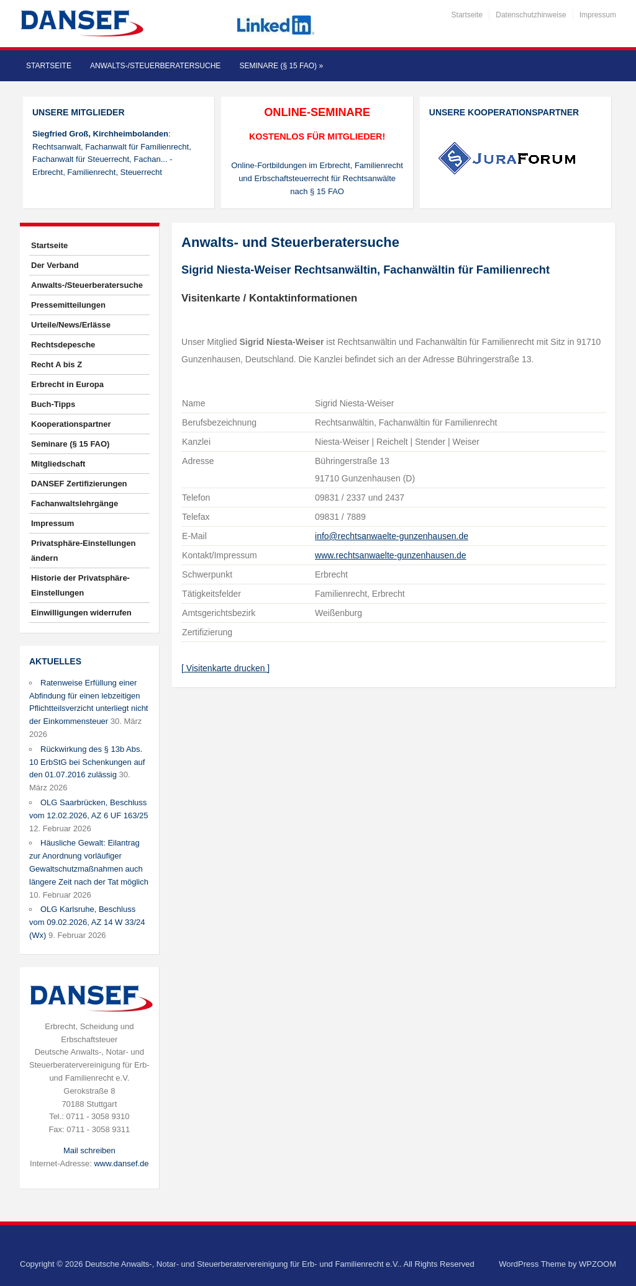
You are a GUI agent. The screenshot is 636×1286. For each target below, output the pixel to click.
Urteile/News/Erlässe (71, 324)
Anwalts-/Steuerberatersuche (155, 65)
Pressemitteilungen (68, 305)
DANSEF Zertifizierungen (79, 483)
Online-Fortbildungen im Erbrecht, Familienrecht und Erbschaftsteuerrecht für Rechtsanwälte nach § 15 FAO (317, 178)
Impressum (597, 15)
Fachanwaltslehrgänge (74, 503)
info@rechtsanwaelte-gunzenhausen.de (391, 536)
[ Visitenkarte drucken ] (225, 668)
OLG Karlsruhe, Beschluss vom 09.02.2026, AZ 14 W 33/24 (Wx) (87, 922)
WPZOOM (597, 1264)
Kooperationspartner (71, 424)
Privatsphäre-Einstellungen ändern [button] (83, 550)
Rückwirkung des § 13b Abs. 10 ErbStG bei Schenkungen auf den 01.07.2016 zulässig (87, 762)
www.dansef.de (121, 1163)
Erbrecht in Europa (67, 384)
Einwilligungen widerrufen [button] (81, 612)
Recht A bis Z (56, 364)
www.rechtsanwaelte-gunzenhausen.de (390, 555)
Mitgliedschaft (58, 463)
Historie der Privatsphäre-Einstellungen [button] (80, 585)
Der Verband (55, 265)
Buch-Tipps (53, 404)
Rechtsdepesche (63, 344)
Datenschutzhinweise (531, 15)
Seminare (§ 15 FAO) (281, 65)
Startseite (467, 15)
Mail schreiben (89, 1150)
